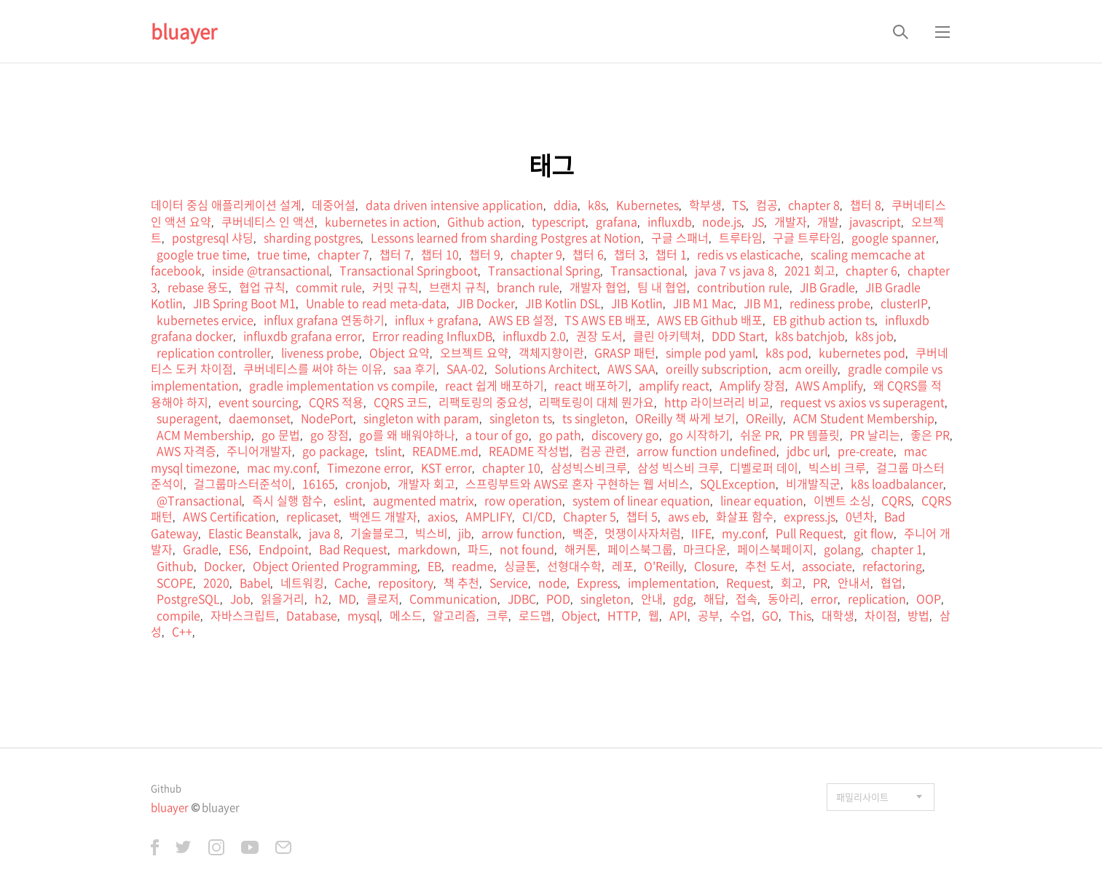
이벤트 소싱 (842, 500)
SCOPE (175, 582)
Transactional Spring (544, 270)
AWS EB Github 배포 (710, 319)
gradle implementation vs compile (342, 385)
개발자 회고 (426, 483)
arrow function (521, 533)
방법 (918, 615)
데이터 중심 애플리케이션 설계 (226, 204)
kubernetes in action (381, 221)
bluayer (184, 31)
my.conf (744, 533)
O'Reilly (664, 565)
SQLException (738, 483)
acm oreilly (808, 368)
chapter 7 (343, 254)
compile (178, 615)
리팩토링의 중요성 (483, 402)
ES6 (238, 549)
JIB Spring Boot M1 (244, 303)
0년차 (860, 516)
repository (405, 582)
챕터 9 (484, 254)
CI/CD (537, 516)
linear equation (761, 500)
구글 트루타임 (807, 237)
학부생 (705, 204)
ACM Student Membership (863, 418)
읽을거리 (282, 598)
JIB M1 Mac (703, 303)
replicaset (312, 516)
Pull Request (809, 533)
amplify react (674, 385)
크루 (497, 615)
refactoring (892, 565)
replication (877, 598)
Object (579, 615)
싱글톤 (520, 565)
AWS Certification (229, 516)
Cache (351, 582)
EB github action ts (824, 319)
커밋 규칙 (395, 287)
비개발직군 (813, 483)
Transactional (647, 270)
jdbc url (807, 450)
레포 (623, 565)
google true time (202, 254)
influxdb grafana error (302, 335)
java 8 (324, 533)
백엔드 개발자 (383, 516)
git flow (874, 533)
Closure (714, 565)
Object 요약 (399, 352)
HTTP (622, 615)
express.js (809, 516)
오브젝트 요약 (474, 352)
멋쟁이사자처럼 (643, 533)
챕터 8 (865, 204)
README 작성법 (529, 450)
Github (175, 565)
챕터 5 (642, 516)
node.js (721, 221)
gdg (683, 598)
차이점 (881, 615)
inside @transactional (270, 270)
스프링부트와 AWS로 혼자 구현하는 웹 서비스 (577, 483)
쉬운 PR (759, 434)
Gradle (201, 549)
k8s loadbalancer (897, 483)
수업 (741, 615)
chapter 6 (871, 270)
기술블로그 (377, 533)
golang (842, 549)
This (800, 615)
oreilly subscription (717, 368)
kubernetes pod (862, 352)
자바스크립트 (243, 615)
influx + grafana (437, 319)
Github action (484, 221)
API (678, 615)
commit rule (329, 287)
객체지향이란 (551, 352)
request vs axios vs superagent (862, 402)
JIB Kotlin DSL (563, 303)
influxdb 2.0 (534, 335)
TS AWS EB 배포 (605, 319)
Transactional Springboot (408, 270)
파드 (478, 549)
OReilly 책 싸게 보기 (685, 418)
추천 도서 (768, 565)
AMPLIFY (488, 516)
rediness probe (830, 303)
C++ (182, 631)
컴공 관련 (603, 450)
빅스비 (431, 533)
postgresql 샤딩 (212, 237)
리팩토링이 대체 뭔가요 (596, 402)
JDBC (522, 598)
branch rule (528, 287)
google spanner (893, 237)
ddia (566, 204)
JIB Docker (486, 303)
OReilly (764, 418)
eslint (348, 500)
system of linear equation (641, 500)
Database (311, 615)
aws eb (687, 516)
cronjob (366, 483)
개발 (828, 221)
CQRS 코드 (401, 402)
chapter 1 (897, 549)
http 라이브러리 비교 (717, 402)
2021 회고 (809, 270)
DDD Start (738, 335)
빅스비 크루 (837, 467)
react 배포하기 (591, 385)
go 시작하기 (699, 434)
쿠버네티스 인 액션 (268, 221)
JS (758, 221)
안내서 (854, 582)
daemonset (260, 418)
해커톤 (580, 549)
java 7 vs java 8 (734, 270)
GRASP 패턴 (625, 352)
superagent (188, 418)
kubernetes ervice (205, 319)
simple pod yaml (710, 352)
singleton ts (520, 418)
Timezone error (369, 467)
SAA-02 (465, 368)
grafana (616, 221)
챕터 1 (671, 254)
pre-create (866, 450)
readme (473, 565)
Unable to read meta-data (376, 303)
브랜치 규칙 (458, 287)
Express (597, 582)
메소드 (406, 615)
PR (820, 582)
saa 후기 (414, 368)
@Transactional (199, 500)
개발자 (790, 221)
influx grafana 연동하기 (324, 319)
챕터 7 (395, 254)
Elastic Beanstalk (253, 533)
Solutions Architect (546, 368)
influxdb (670, 221)
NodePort (327, 418)
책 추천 (461, 582)
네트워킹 (302, 582)
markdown (427, 549)
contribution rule (743, 287)
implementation (672, 582)
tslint (388, 450)
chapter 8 (814, 204)
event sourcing (259, 402)
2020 (216, 582)
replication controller (214, 352)
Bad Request (353, 549)
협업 (891, 582)
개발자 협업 (598, 287)
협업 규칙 (262, 287)
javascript (875, 221)
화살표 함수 (745, 516)
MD (347, 598)
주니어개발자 (259, 450)
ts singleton (593, 418)
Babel (255, 582)
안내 (652, 598)
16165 (318, 483)
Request (748, 582)
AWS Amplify (829, 385)
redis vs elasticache (748, 254)
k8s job (874, 335)
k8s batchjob (810, 335)
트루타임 (741, 237)
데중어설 (333, 204)
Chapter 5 (589, 516)
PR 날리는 (875, 434)
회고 (792, 582)
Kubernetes (647, 204)
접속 (746, 598)
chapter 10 (511, 467)
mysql (363, 615)
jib (464, 533)
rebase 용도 (198, 287)
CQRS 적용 (336, 402)
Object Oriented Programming (335, 565)
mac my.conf (282, 467)
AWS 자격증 (186, 450)
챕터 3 (629, 254)
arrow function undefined (706, 450)
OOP (928, 598)
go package (333, 450)
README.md (445, 450)
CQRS (896, 500)
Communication (453, 598)
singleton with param (421, 418)
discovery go (625, 434)
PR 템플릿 (815, 434)
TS (739, 204)
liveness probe (320, 352)
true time (282, 254)
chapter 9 (536, 254)
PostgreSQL (188, 598)
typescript (559, 221)
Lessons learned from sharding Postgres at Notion (506, 237)
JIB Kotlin (637, 303)
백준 (583, 533)
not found (527, 549)
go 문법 (280, 434)
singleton (605, 598)
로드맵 (535, 615)
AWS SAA (631, 368)
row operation (523, 500)
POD (558, 598)
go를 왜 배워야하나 (407, 434)
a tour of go (497, 434)
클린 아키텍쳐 (667, 335)
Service (508, 582)
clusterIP (904, 303)
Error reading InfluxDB (432, 335)
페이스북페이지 (775, 549)
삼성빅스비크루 (589, 467)
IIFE (701, 533)
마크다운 (705, 549)
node (552, 582)
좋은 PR (930, 434)
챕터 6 (588, 254)
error (824, 598)
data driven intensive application (454, 204)
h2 (321, 598)
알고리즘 (454, 615)
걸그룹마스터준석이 (243, 483)
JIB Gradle (827, 287)
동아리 (784, 598)
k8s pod (787, 352)
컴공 (767, 204)
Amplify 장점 (752, 385)
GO (770, 615)
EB (434, 565)
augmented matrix (423, 500)
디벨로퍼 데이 (764, 467)
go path (560, 434)
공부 (709, 615)
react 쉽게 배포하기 (494, 385)
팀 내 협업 (662, 287)
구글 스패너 (680, 237)
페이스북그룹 (640, 549)
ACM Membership (204, 434)
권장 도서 (599, 335)
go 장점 (329, 434)
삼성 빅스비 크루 (678, 467)
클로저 (382, 598)
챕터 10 (440, 254)
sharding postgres (312, 237)
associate (827, 565)
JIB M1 (761, 303)
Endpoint (284, 549)
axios (441, 516)
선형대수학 (574, 565)
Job (240, 598)
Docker (223, 565)
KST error (446, 467)
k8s (597, 204)
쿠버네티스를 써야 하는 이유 (313, 368)
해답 (714, 598)
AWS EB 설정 (521, 319)
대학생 (838, 615)
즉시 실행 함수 (287, 500)
